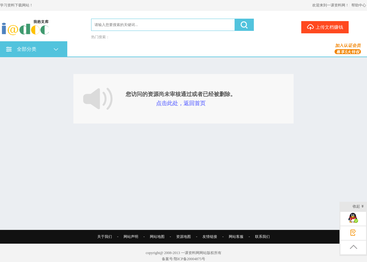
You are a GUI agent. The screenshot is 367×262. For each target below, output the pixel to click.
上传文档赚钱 (325, 27)
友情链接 (209, 236)
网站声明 (131, 236)
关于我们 (104, 236)
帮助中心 (358, 5)
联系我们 (262, 236)
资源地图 (183, 236)
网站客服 (236, 236)
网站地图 (157, 236)
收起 (358, 207)
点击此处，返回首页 (181, 103)
